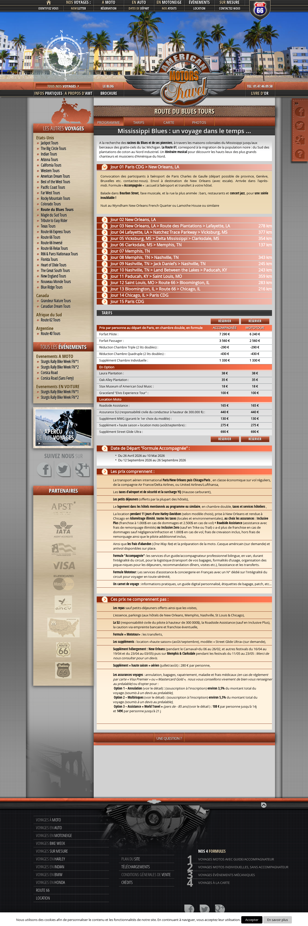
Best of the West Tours (55, 181)
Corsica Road (49, 372)
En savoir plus (277, 919)
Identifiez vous (48, 8)
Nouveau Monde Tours (56, 281)
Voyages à (48, 820)
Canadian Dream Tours (55, 306)
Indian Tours (49, 154)
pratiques (48, 93)
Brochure (108, 93)
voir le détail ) (200, 706)
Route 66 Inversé (51, 242)
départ (139, 8)
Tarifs (138, 122)
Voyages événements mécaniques (221, 875)
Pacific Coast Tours (53, 187)
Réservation (109, 8)
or (259, 93)
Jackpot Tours (49, 142)
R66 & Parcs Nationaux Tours (59, 253)
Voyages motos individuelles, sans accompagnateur (237, 867)
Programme (108, 122)
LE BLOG (108, 86)
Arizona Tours (49, 159)
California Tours (51, 165)
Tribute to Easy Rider (54, 220)
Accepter (251, 919)
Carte (168, 122)
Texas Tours (48, 226)
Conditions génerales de (146, 874)
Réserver (224, 321)
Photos (199, 122)
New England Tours (53, 276)
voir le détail (154, 697)
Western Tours (50, 170)
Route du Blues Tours (57, 209)
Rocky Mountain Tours (55, 198)
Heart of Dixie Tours (53, 264)
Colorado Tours (51, 203)
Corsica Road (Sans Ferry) (57, 378)
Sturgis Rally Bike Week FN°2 (60, 367)
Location (199, 8)
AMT (78, 93)
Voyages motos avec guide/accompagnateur (230, 859)
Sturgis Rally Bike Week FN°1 (60, 361)
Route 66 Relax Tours (54, 248)
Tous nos (63, 86)
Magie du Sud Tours (54, 215)
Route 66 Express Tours (56, 231)
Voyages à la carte (208, 883)
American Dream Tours (55, 176)
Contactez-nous (229, 8)
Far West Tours (50, 192)
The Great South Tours (55, 270)
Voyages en (49, 827)
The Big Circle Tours (53, 148)
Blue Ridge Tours (51, 287)
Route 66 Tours (50, 237)
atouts (169, 8)
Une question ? (169, 738)
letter (78, 8)
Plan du (130, 859)
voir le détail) (153, 688)
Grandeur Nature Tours (56, 300)
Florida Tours (49, 259)
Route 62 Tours (50, 319)
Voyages (50, 843)
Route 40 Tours (50, 333)
